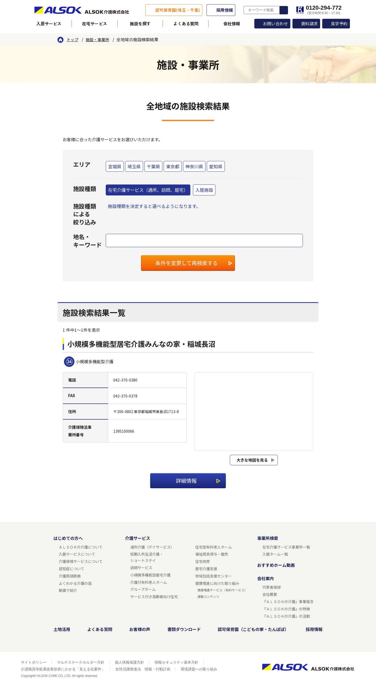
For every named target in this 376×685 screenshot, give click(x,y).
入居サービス (48, 23)
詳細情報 (186, 480)
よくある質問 (185, 23)
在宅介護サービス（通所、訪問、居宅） (148, 190)
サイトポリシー (33, 662)
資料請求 (309, 23)
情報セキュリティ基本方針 (176, 662)
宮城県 (114, 166)
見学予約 (339, 23)
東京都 (172, 166)
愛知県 (215, 166)
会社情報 (231, 23)
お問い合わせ (275, 23)
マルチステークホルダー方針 (80, 662)
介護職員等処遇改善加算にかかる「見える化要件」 (63, 669)
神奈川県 (194, 166)
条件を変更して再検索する (186, 263)
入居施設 (204, 190)
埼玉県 (134, 166)
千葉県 (153, 166)
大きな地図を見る (252, 460)
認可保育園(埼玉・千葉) (177, 10)
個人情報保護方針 (129, 662)
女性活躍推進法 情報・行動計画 (142, 669)
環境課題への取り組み (199, 669)
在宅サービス (94, 23)
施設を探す (140, 23)
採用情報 (224, 10)
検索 (284, 10)
